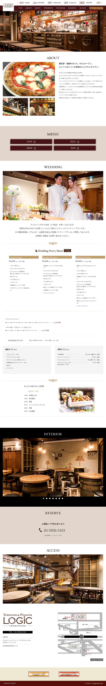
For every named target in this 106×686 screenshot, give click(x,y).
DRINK (31, 148)
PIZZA (74, 142)
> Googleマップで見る (97, 659)
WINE (75, 148)
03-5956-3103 (54, 530)
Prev (17, 3)
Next (101, 3)
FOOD (31, 142)
